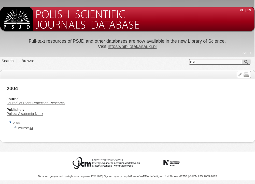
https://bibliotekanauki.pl (132, 46)
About (247, 53)
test (192, 62)
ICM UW (97, 176)
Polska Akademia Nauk (25, 114)
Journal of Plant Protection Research (36, 103)
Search (8, 61)
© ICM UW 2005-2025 (203, 176)
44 (31, 128)
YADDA (144, 176)
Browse (28, 61)
